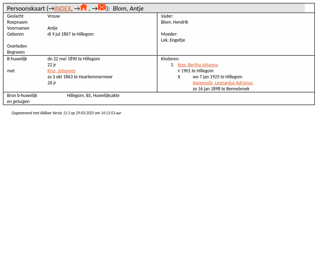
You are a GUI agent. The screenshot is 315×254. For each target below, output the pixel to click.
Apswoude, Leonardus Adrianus (223, 83)
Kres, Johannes (62, 71)
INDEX (62, 8)
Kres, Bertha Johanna (198, 65)
